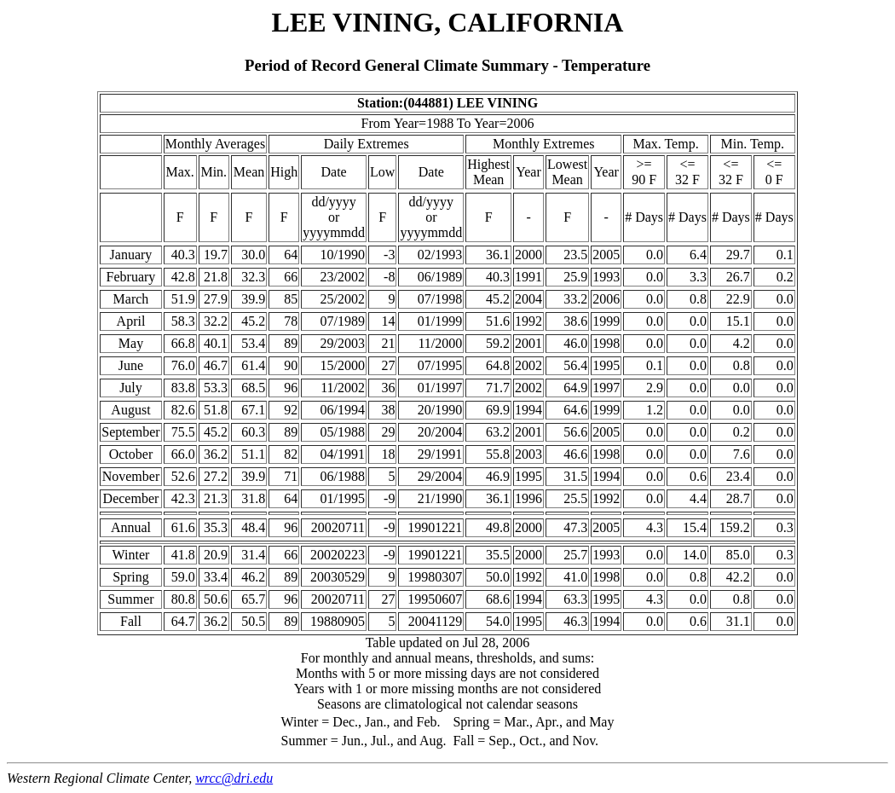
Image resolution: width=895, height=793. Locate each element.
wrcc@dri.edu (234, 778)
